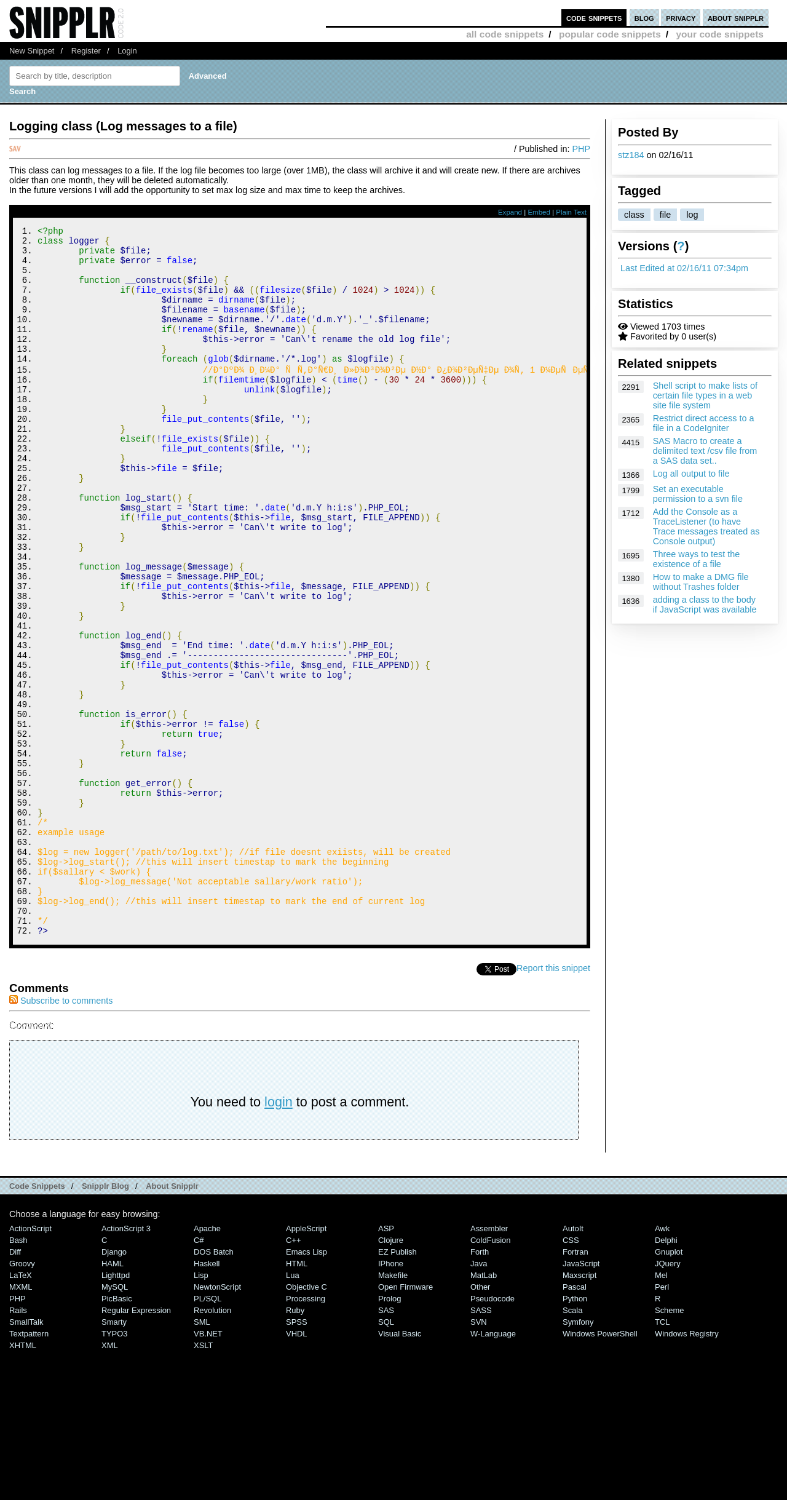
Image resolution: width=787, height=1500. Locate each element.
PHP (581, 149)
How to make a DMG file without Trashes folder (701, 582)
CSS (571, 1371)
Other (480, 1418)
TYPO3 (114, 1465)
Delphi (666, 1371)
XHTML (22, 1477)
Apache (207, 1360)
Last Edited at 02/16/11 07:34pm (684, 268)
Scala (572, 1441)
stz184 (631, 155)
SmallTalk (26, 1453)
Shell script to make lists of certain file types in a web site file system (705, 395)
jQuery (668, 1395)
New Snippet (31, 50)
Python (575, 1430)
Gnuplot (668, 1383)
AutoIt (573, 1360)
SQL (386, 1453)
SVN (478, 1453)
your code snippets (720, 34)
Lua (292, 1406)
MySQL (114, 1418)
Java (478, 1395)
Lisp (201, 1406)
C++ (293, 1371)
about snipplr (736, 17)
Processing (305, 1430)
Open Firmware (405, 1418)
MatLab (483, 1406)
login (278, 1233)
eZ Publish (397, 1383)
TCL (662, 1453)
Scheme (669, 1441)
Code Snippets (37, 1317)
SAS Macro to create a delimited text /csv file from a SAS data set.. (705, 451)
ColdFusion (490, 1371)
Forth (479, 1383)
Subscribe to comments (61, 1132)
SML (202, 1453)
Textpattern (29, 1465)
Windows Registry (687, 1465)
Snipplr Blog (105, 1317)
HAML (112, 1395)
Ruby (295, 1441)
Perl (662, 1418)
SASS (481, 1441)
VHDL (296, 1465)
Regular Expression (136, 1441)
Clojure (390, 1371)
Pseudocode (492, 1430)
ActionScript (30, 1360)
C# (199, 1371)
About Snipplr (172, 1317)
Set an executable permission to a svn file (698, 494)
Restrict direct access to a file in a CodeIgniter (703, 423)
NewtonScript (217, 1418)
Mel (661, 1406)
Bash (18, 1371)
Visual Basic (399, 1465)
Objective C (306, 1418)
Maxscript (579, 1406)
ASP (386, 1360)
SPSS (296, 1453)
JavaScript (581, 1395)
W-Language (493, 1465)
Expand (510, 212)
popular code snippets (610, 34)
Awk (662, 1360)
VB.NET (208, 1465)
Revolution (212, 1441)
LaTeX (20, 1406)
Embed (539, 212)
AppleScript (306, 1360)
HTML (296, 1395)
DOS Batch (214, 1383)
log (692, 215)
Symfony (578, 1453)
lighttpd (115, 1406)
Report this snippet (553, 1100)
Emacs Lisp (306, 1383)
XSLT (203, 1477)
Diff (15, 1383)
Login (127, 50)
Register (86, 50)
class (634, 215)
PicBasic (116, 1430)
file (665, 215)
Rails (18, 1441)
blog (644, 17)
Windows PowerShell (600, 1465)
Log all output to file (691, 473)
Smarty (114, 1453)
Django (114, 1383)
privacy (680, 17)
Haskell (206, 1395)
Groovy (22, 1395)
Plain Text (571, 212)
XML (109, 1477)
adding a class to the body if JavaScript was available (705, 604)
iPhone (390, 1395)
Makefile (393, 1406)
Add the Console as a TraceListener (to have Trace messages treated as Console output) (706, 526)
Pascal (575, 1418)
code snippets (594, 17)
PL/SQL (207, 1430)
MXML (20, 1418)
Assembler (489, 1360)
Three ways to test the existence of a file (696, 559)
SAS (386, 1441)
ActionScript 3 (126, 1360)
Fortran (575, 1383)
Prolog (389, 1430)
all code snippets (505, 34)
